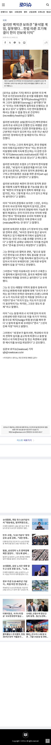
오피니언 (41, 12)
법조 (11, 12)
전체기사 (4, 12)
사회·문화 (18, 12)
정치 (25, 12)
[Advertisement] (25, 394)
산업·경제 (32, 12)
